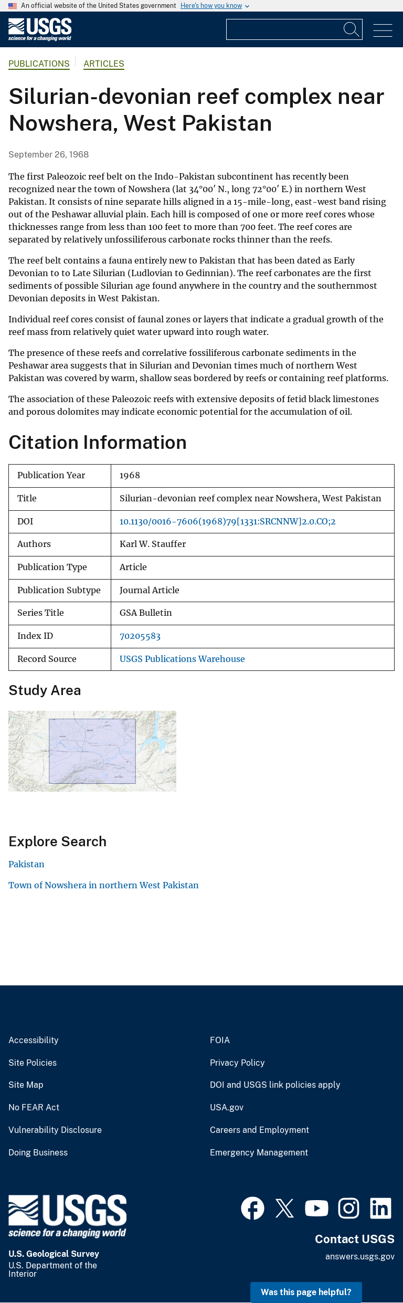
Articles (103, 64)
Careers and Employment (259, 1130)
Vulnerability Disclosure (55, 1130)
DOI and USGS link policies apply (275, 1085)
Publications (39, 64)
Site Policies (32, 1063)
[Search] (352, 29)
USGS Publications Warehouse (182, 659)
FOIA (220, 1040)
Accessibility (33, 1040)
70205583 (140, 636)
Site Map (26, 1085)
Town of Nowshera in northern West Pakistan (103, 885)
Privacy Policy (237, 1063)
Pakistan (26, 864)
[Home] (39, 39)
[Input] (294, 29)
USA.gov (226, 1107)
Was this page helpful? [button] (306, 1292)
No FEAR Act (33, 1107)
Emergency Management (259, 1153)
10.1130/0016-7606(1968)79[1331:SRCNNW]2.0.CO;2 (228, 522)
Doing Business (38, 1153)
